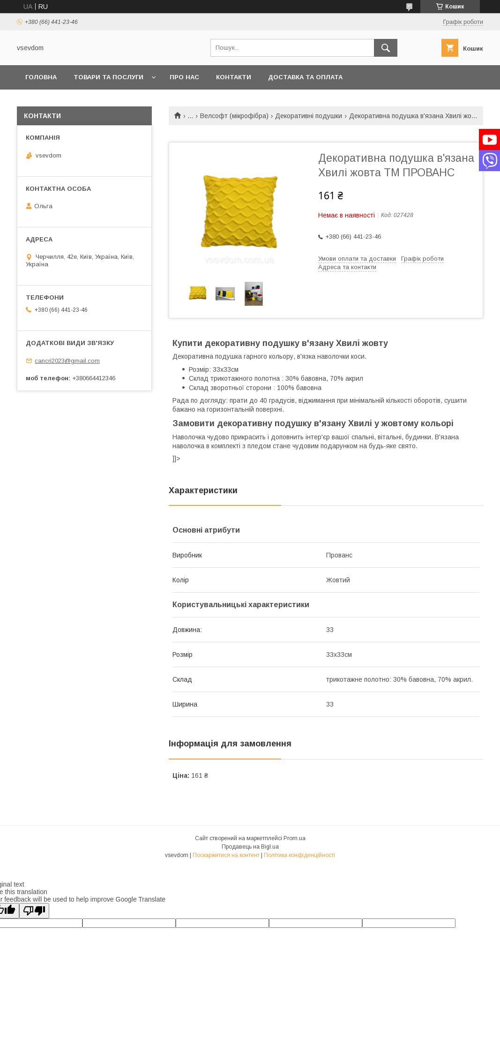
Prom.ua (295, 838)
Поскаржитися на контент (226, 855)
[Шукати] (385, 48)
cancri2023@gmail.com (67, 360)
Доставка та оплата (305, 77)
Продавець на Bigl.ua (250, 846)
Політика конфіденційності (299, 855)
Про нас (184, 77)
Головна (41, 77)
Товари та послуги (108, 77)
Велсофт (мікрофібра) (234, 116)
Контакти (233, 77)
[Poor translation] (34, 910)
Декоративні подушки (308, 116)
